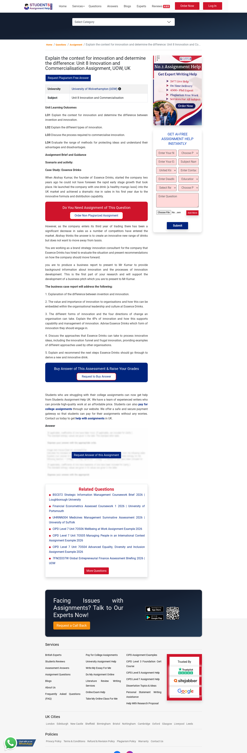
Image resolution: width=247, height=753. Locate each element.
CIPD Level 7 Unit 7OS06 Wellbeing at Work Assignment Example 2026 (97, 529)
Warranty (143, 741)
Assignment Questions (57, 674)
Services (77, 6)
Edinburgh (62, 723)
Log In (212, 6)
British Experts (53, 655)
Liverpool (179, 723)
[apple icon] (154, 609)
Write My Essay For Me (98, 668)
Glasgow (167, 723)
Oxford (156, 723)
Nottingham (129, 723)
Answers (112, 6)
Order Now (187, 6)
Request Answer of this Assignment (96, 455)
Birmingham (104, 723)
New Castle (76, 723)
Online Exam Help (95, 692)
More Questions (96, 570)
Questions (95, 6)
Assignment (76, 44)
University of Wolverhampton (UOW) (94, 89)
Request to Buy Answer (96, 376)
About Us (50, 687)
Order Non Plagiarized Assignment (96, 215)
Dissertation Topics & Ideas (141, 685)
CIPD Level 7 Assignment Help (143, 679)
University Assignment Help (101, 661)
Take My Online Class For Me (101, 698)
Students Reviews (55, 661)
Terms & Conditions (74, 741)
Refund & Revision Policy (101, 741)
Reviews (161, 6)
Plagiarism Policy (126, 741)
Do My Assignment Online (100, 674)
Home (62, 6)
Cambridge (144, 723)
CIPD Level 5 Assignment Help (143, 672)
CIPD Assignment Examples (141, 655)
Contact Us (157, 741)
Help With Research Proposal (142, 703)
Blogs (127, 6)
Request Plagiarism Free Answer (68, 78)
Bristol (116, 723)
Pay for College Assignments (102, 655)
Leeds (189, 723)
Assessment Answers (57, 668)
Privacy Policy (53, 741)
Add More (192, 213)
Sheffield (90, 723)
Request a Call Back (72, 625)
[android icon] (154, 617)
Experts (141, 6)
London (50, 723)
